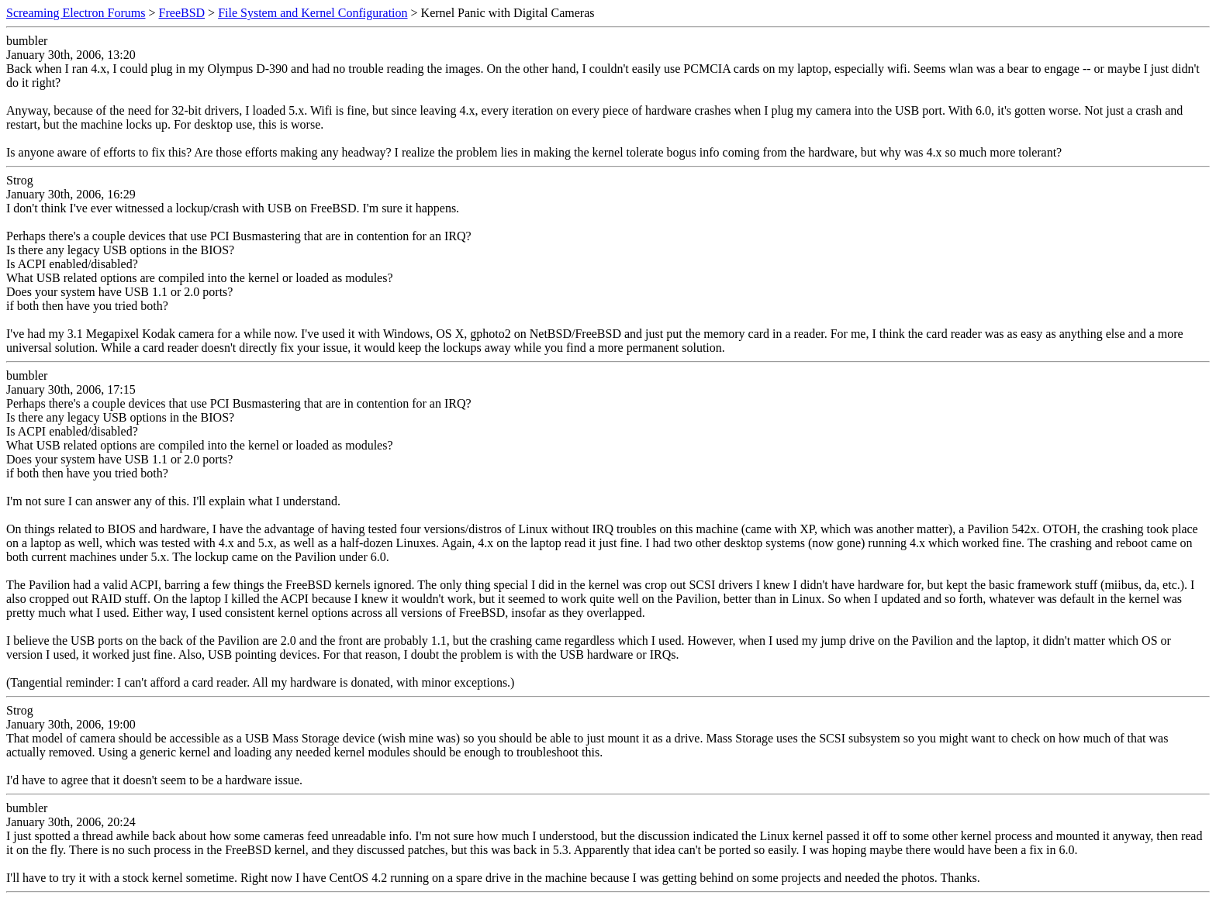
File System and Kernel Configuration (312, 12)
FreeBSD (182, 12)
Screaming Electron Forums (76, 12)
